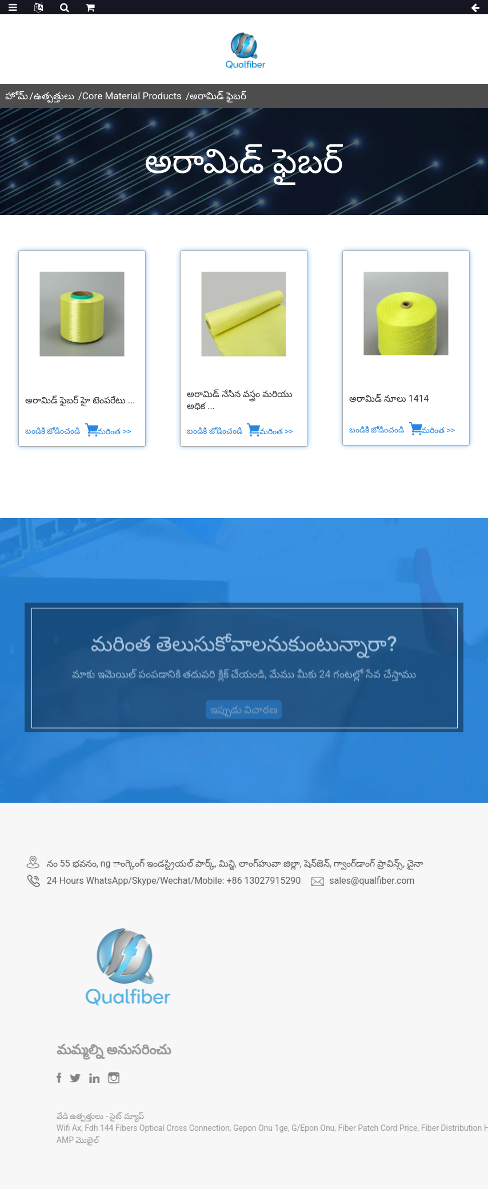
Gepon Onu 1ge (302, 1128)
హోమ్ (16, 96)
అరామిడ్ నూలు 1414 (389, 398)
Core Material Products (132, 96)
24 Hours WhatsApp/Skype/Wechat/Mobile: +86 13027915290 (207, 880)
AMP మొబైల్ (119, 1139)
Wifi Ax (110, 1128)
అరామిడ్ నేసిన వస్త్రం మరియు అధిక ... (240, 400)
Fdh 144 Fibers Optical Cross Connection (199, 1128)
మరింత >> (114, 431)
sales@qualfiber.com (405, 880)
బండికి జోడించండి (53, 430)
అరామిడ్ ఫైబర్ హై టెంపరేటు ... (80, 400)
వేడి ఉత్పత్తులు (122, 1116)
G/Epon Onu (354, 1128)
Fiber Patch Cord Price (419, 1128)
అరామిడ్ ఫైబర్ (218, 96)
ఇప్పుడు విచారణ (244, 723)
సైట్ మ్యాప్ (169, 1116)
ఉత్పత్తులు (54, 96)
